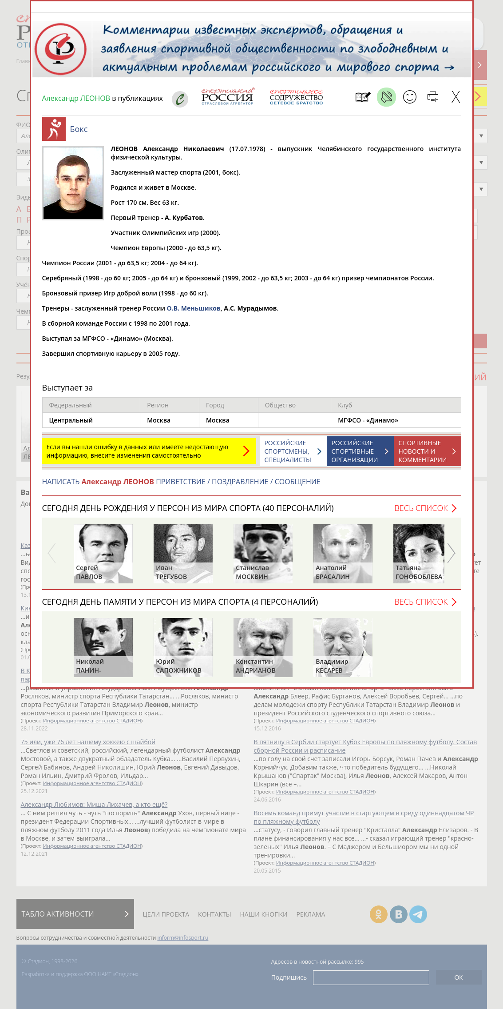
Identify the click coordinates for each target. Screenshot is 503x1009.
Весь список (421, 512)
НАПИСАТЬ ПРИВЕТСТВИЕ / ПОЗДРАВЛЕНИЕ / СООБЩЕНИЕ (181, 486)
